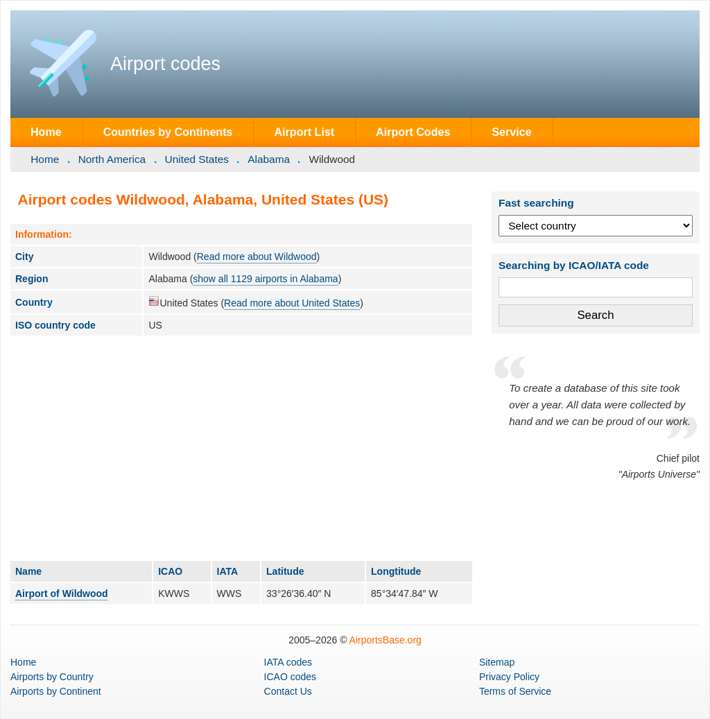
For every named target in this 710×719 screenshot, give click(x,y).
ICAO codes (290, 676)
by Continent (55, 691)
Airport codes (165, 63)
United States (197, 159)
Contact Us (288, 691)
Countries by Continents (168, 131)
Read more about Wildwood (257, 256)
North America (112, 159)
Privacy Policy (509, 676)
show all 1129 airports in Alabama (265, 278)
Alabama (269, 159)
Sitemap (496, 662)
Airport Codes (413, 131)
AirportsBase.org (385, 640)
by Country (52, 676)
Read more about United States (292, 303)
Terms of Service (515, 691)
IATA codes (288, 662)
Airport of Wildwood (61, 593)
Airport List (304, 131)
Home (46, 131)
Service (511, 131)
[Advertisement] (241, 448)
